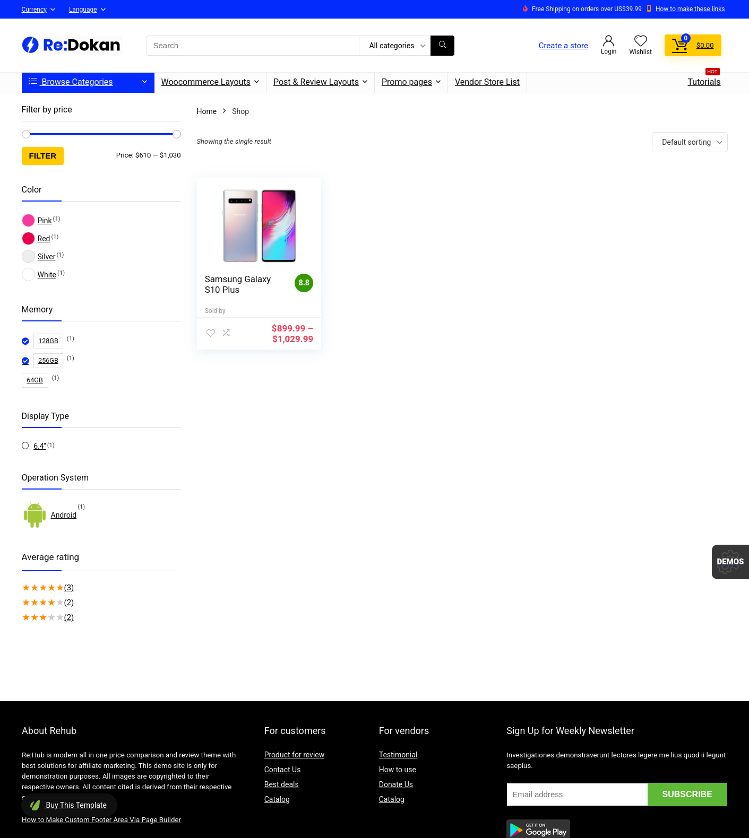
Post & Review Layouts (316, 82)
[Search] (442, 46)
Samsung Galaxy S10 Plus (238, 284)
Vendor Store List (487, 82)
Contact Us (282, 769)
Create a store (563, 45)
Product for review (294, 754)
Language (83, 9)
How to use (397, 769)
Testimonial (398, 754)
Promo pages (407, 82)
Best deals (281, 784)
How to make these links (690, 9)
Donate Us (396, 784)
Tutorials (704, 80)
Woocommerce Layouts (206, 82)
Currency (34, 9)
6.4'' (39, 446)
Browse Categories (71, 82)
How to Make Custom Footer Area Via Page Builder (101, 820)
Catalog (277, 799)
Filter (43, 155)
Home (207, 111)
